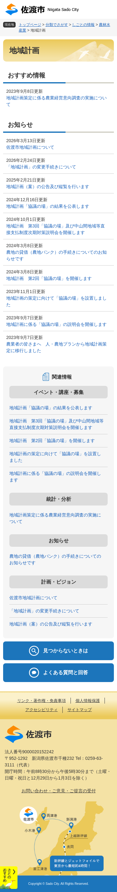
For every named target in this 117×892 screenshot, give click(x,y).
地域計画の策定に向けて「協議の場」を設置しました (56, 301)
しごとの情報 (83, 24)
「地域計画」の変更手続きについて (41, 166)
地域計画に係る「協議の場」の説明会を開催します (56, 324)
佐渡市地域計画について (30, 147)
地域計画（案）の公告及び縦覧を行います (47, 186)
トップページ (30, 24)
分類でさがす (57, 24)
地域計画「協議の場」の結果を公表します (47, 206)
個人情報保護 (88, 700)
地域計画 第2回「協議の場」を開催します (49, 278)
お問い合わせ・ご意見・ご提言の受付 (59, 790)
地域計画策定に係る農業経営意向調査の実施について (56, 101)
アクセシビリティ (41, 709)
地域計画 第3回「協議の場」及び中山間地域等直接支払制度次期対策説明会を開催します (55, 229)
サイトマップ (79, 709)
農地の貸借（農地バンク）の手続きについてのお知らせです (56, 255)
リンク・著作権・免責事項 (41, 700)
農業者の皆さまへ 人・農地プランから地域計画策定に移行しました (56, 347)
